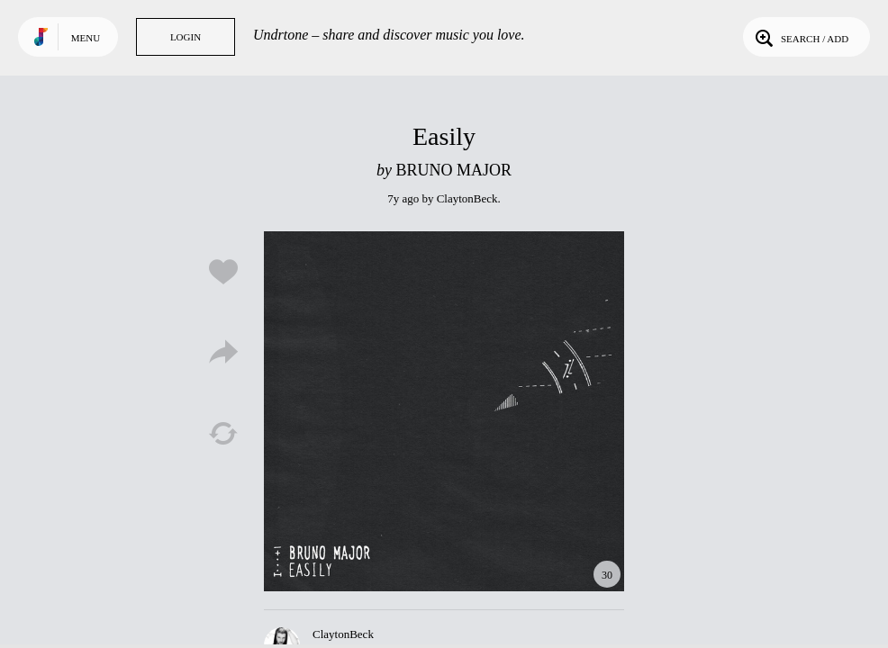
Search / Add (800, 37)
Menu (85, 37)
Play (444, 411)
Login (185, 37)
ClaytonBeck (467, 198)
